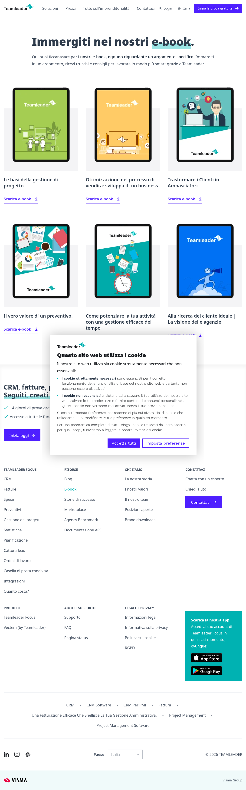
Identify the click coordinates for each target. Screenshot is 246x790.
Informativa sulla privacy (146, 627)
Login (165, 8)
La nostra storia (138, 478)
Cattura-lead (14, 550)
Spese (9, 499)
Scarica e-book (21, 199)
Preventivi (12, 509)
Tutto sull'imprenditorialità (106, 8)
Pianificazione (16, 540)
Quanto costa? (16, 591)
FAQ (67, 627)
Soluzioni (50, 8)
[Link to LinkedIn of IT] (6, 754)
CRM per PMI (135, 705)
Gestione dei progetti (22, 519)
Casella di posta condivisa (26, 570)
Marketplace (75, 509)
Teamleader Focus (19, 617)
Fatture (10, 489)
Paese (99, 754)
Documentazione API (82, 530)
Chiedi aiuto (195, 489)
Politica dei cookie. (148, 430)
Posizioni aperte (139, 509)
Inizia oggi (22, 435)
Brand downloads (140, 519)
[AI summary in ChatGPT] (28, 754)
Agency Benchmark (81, 519)
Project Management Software (122, 725)
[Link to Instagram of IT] (17, 754)
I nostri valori (136, 489)
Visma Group (232, 780)
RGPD (130, 647)
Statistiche (13, 530)
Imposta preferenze (165, 443)
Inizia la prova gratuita (218, 8)
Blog (68, 478)
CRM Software (99, 705)
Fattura (165, 705)
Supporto (72, 617)
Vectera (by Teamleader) (25, 627)
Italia (184, 8)
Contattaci (146, 8)
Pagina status (76, 637)
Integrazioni (14, 581)
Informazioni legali (141, 617)
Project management (187, 715)
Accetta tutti (124, 443)
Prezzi (71, 8)
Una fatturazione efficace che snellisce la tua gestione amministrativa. (94, 715)
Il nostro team (137, 499)
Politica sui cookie (140, 637)
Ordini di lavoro (17, 560)
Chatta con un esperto (204, 478)
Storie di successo (79, 499)
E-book (70, 489)
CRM (8, 478)
